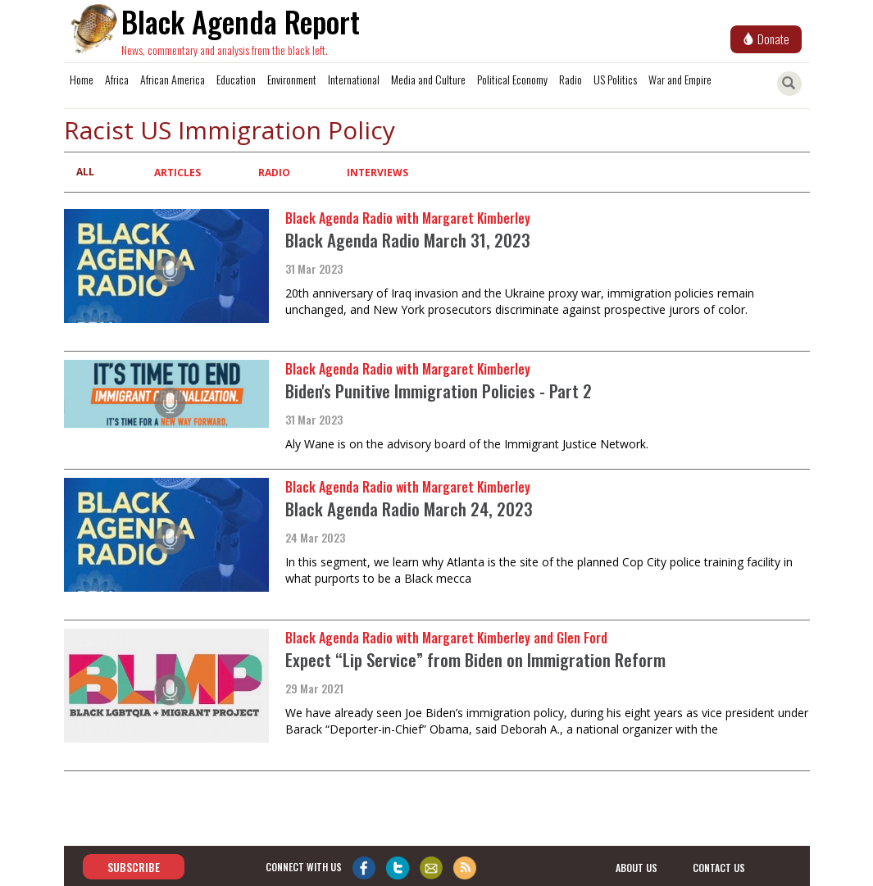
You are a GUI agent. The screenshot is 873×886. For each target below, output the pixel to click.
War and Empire (680, 79)
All (85, 172)
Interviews (377, 172)
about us (636, 868)
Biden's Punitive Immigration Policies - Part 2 (438, 390)
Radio (570, 79)
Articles (177, 172)
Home (81, 79)
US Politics (615, 79)
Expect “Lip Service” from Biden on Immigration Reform (475, 659)
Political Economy (512, 79)
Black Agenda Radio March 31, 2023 (407, 239)
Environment (291, 79)
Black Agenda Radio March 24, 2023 (409, 508)
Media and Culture (428, 79)
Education (236, 79)
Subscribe (133, 866)
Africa (117, 79)
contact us (719, 868)
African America (172, 79)
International (354, 79)
